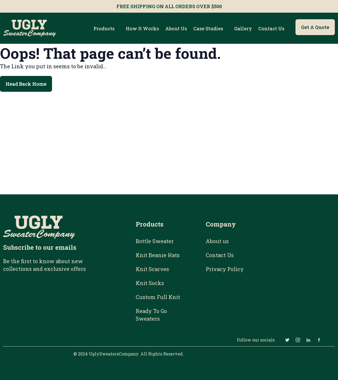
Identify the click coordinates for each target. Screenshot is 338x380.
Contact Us (271, 28)
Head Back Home (26, 84)
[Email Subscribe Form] (51, 304)
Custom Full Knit (158, 297)
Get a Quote (315, 27)
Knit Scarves (152, 269)
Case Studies (208, 28)
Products (104, 28)
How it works (142, 28)
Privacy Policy (225, 269)
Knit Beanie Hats (158, 255)
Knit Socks (150, 283)
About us (176, 28)
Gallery (243, 28)
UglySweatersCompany (113, 354)
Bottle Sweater (155, 241)
